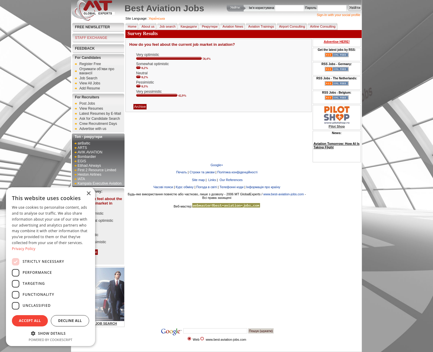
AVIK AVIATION (90, 152)
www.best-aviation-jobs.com (283, 194)
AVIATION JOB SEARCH (98, 323)
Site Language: (136, 18)
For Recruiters (87, 97)
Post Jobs (87, 103)
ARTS (82, 148)
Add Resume (89, 88)
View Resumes (91, 108)
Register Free (90, 64)
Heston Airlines (89, 174)
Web (196, 339)
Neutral (86, 228)
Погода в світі (206, 187)
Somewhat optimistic (97, 221)
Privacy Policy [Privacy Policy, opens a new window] (23, 248)
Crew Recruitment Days (98, 124)
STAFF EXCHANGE (91, 38)
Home (130, 26)
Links (211, 180)
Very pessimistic (93, 242)
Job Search (88, 78)
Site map (198, 180)
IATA (81, 179)
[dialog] (50, 266)
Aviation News (231, 26)
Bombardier (87, 157)
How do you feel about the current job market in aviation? (98, 203)
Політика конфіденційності (237, 172)
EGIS (82, 161)
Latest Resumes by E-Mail (100, 113)
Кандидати (187, 26)
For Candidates (88, 58)
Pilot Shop (337, 126)
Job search (166, 26)
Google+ (217, 165)
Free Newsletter (92, 27)
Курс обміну (184, 187)
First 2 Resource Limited (97, 170)
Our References (231, 180)
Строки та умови (202, 172)
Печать (181, 172)
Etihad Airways (89, 166)
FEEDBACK (85, 48)
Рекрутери (208, 26)
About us (146, 26)
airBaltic (84, 143)
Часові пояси (163, 187)
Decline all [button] (70, 320)
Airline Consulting (322, 26)
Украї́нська (157, 18)
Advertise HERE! (336, 41)
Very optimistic (92, 213)
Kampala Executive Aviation (100, 183)
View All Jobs (89, 83)
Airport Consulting (291, 26)
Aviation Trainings (260, 26)
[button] (50, 333)
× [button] (88, 193)
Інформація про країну (263, 187)
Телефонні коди (232, 187)
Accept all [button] (30, 320)
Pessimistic (89, 235)
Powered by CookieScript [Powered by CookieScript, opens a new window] (51, 339)
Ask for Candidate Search (99, 119)
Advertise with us (92, 129)
